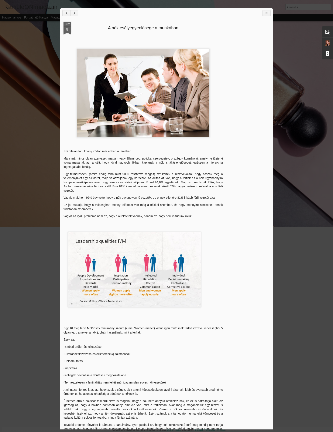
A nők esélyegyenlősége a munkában (142, 34)
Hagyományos (11, 17)
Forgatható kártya (36, 17)
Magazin (56, 17)
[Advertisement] (245, 96)
